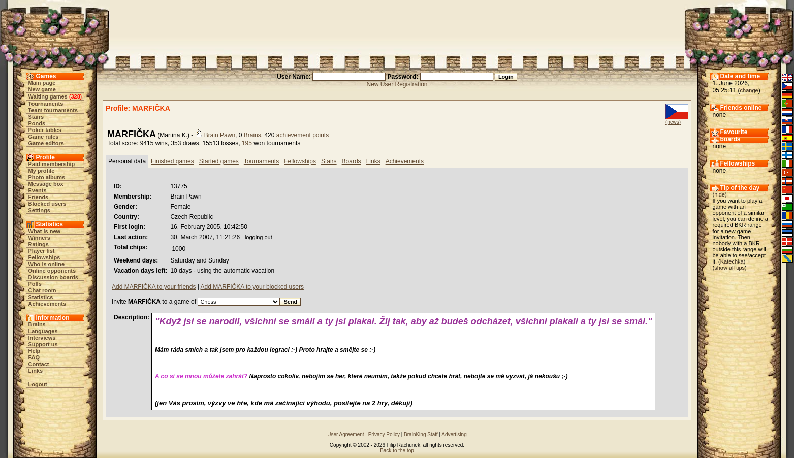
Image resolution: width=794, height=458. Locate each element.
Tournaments (45, 104)
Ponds (37, 123)
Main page (42, 83)
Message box (45, 184)
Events (37, 190)
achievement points (302, 135)
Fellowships (44, 257)
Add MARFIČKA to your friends (154, 286)
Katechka (732, 261)
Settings (39, 210)
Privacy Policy (384, 434)
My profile (41, 171)
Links (35, 371)
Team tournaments (53, 110)
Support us (43, 344)
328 (75, 96)
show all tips (729, 268)
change (749, 90)
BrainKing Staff (421, 434)
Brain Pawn (219, 135)
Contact (38, 364)
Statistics (40, 297)
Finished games (172, 161)
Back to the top (397, 450)
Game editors (46, 143)
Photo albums (47, 177)
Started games (219, 161)
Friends (38, 197)
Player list (41, 251)
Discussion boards (53, 277)
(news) (673, 122)
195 (247, 143)
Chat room (42, 290)
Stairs (36, 117)
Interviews (42, 338)
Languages (43, 331)
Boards (351, 161)
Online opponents (52, 271)
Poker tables (44, 130)
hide (719, 194)
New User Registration (396, 84)
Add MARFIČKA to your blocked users (252, 286)
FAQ (34, 357)
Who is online (46, 264)
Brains (37, 324)
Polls (35, 284)
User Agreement (345, 434)
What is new (44, 231)
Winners (39, 238)
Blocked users (47, 204)
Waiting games (48, 96)
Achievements (47, 304)
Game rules (43, 137)
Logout (37, 384)
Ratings (38, 244)
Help (34, 351)
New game (42, 89)
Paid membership (51, 164)
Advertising (453, 434)
